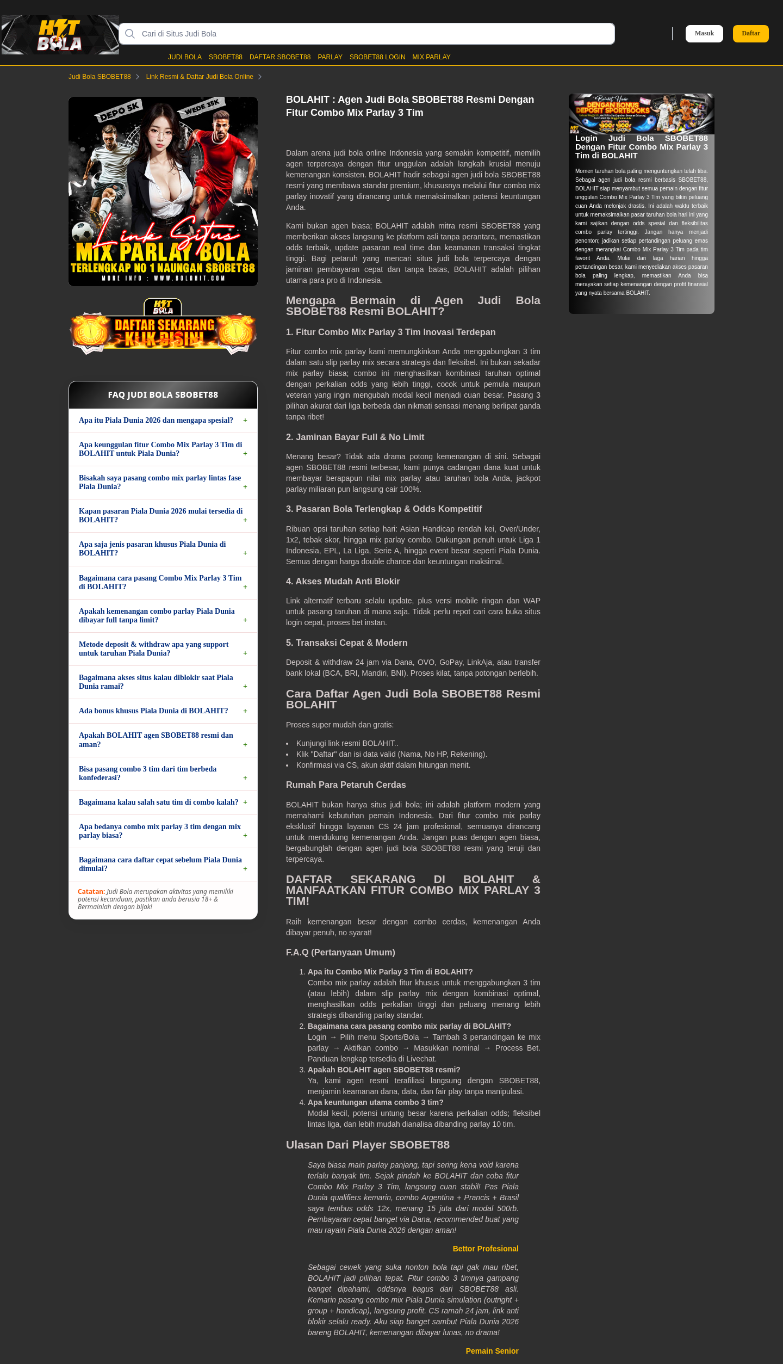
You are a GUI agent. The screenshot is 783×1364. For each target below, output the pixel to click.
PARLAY (330, 57)
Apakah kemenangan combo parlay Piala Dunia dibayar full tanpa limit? (157, 615)
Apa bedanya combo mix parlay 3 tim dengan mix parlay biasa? (160, 831)
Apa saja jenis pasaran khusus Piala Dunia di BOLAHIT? (152, 548)
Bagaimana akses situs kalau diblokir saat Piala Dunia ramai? (156, 682)
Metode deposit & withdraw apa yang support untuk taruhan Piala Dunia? (153, 648)
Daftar (751, 33)
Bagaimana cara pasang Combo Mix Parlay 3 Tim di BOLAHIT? (160, 582)
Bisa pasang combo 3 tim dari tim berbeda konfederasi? (147, 773)
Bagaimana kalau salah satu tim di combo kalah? (159, 802)
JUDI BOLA (185, 57)
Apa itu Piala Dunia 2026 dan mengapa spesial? (156, 420)
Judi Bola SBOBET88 (106, 77)
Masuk (704, 33)
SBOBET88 (226, 57)
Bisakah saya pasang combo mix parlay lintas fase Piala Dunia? (160, 482)
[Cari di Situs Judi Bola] (375, 34)
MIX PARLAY (432, 57)
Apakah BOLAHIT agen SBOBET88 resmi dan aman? (156, 739)
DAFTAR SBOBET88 (280, 57)
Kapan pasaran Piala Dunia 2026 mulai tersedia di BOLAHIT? (161, 515)
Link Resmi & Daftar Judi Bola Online (206, 77)
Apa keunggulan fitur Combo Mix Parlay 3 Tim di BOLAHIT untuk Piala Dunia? (160, 449)
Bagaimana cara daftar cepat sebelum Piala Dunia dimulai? (160, 864)
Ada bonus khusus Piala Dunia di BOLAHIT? (153, 711)
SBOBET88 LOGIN (378, 57)
